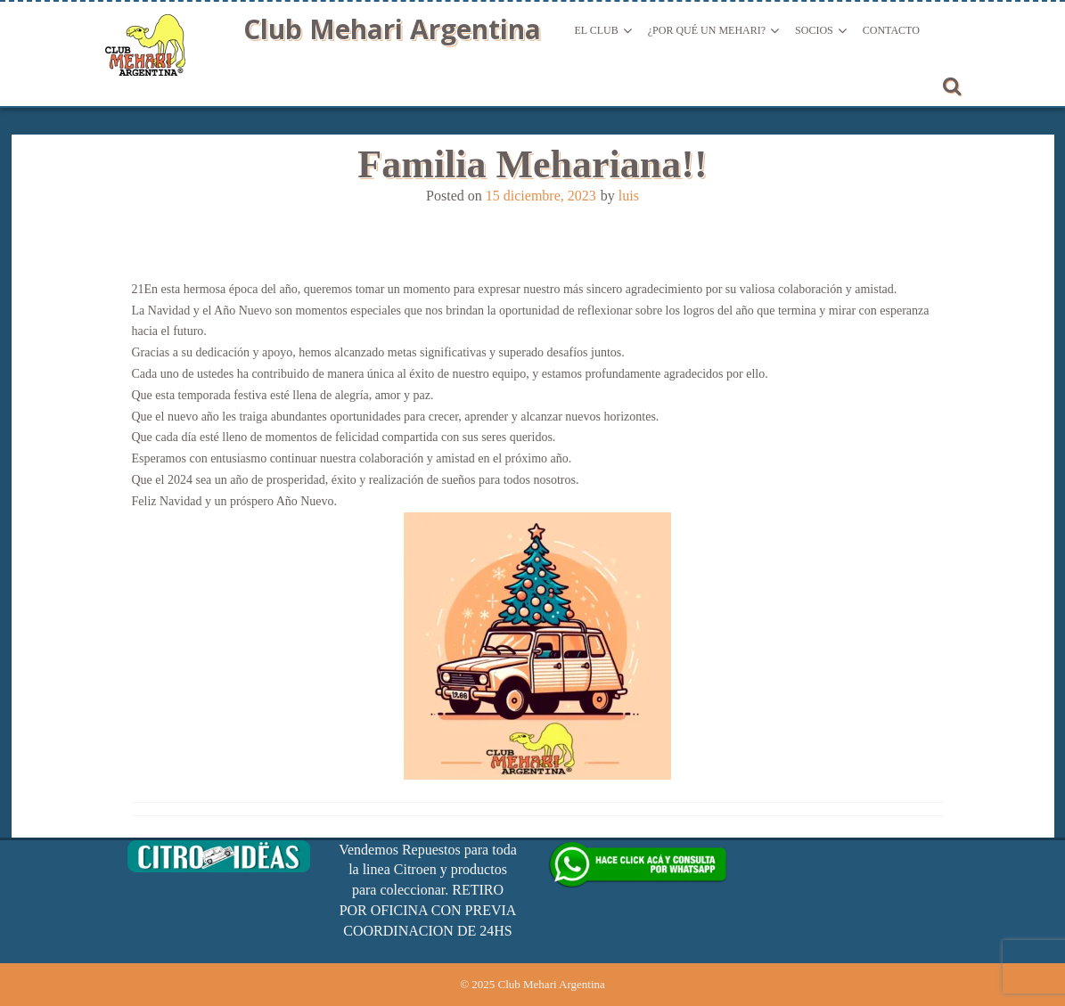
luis (629, 195)
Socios (814, 30)
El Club (597, 30)
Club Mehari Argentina (392, 29)
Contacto (891, 30)
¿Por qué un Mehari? (707, 30)
